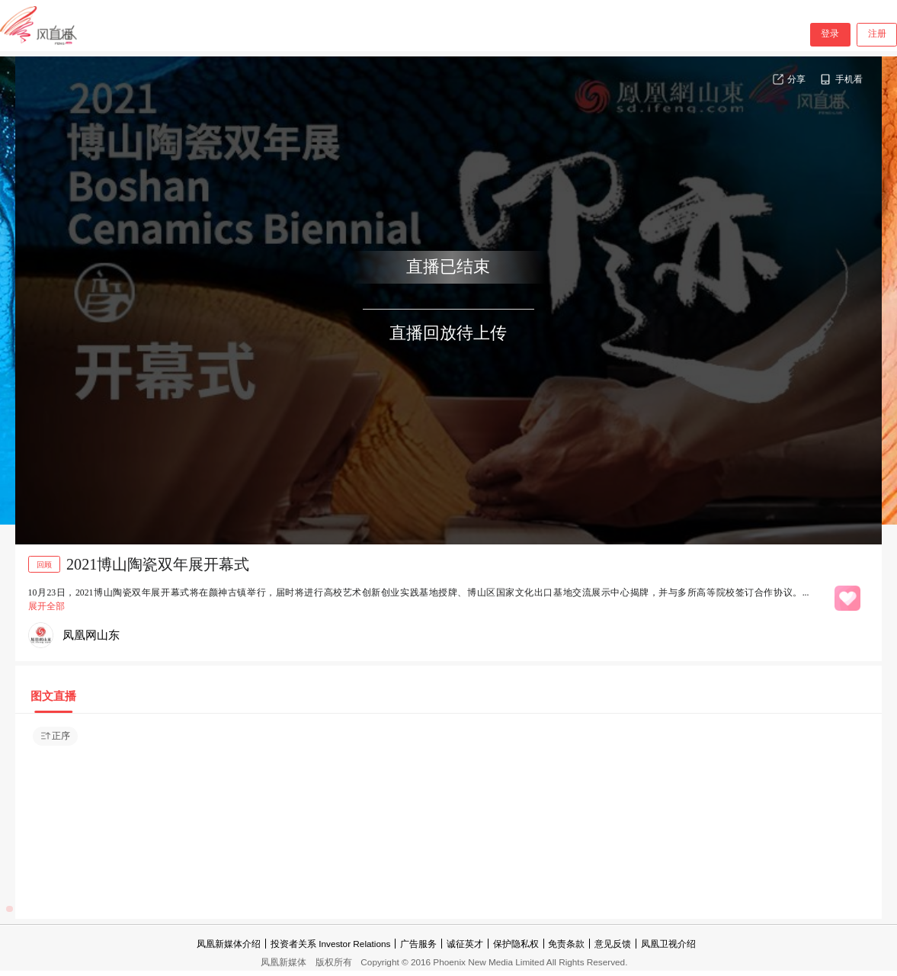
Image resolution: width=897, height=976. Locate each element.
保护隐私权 (516, 944)
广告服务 (418, 944)
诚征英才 (465, 944)
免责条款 (566, 944)
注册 (877, 34)
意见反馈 (612, 944)
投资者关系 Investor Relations (330, 944)
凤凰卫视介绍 (668, 944)
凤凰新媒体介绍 (229, 944)
